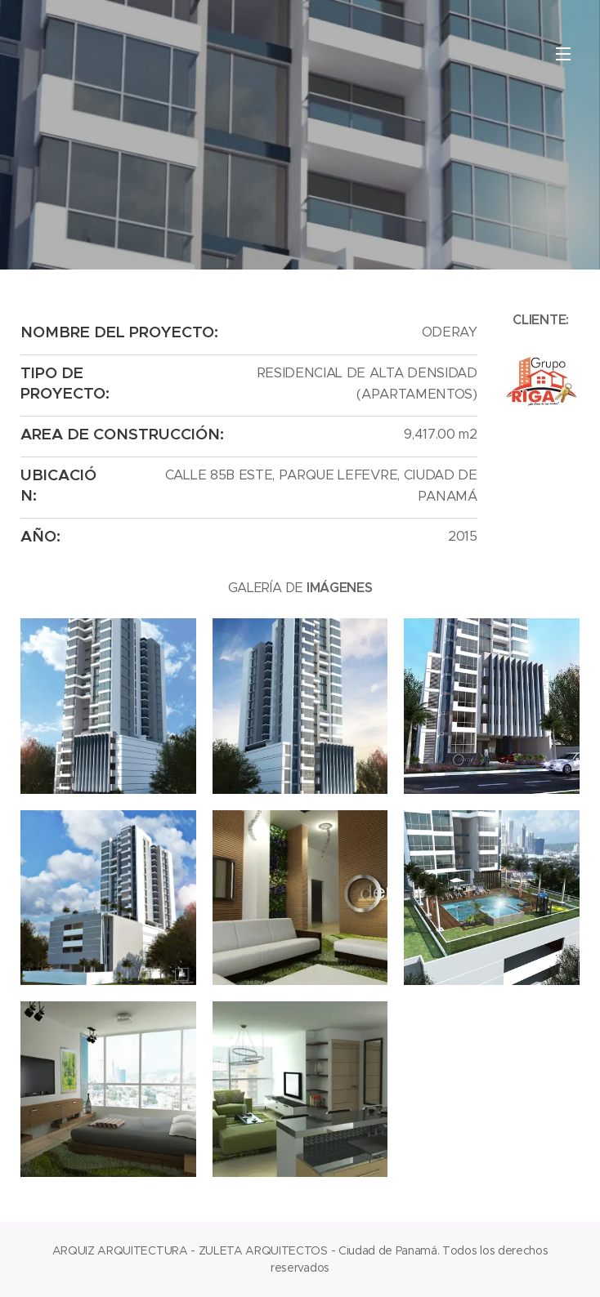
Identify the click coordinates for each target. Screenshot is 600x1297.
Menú (563, 54)
